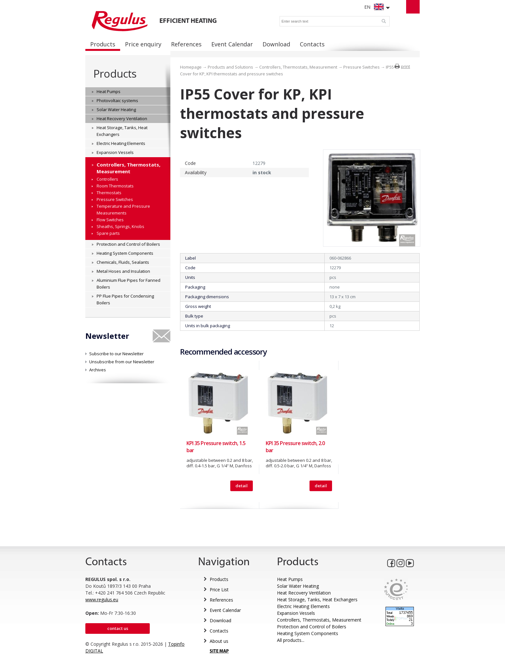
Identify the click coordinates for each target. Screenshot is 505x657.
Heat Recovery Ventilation (304, 593)
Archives (97, 370)
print (405, 66)
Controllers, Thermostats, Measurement (298, 67)
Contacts (219, 631)
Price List (219, 589)
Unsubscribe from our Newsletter (121, 362)
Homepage (191, 67)
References (221, 600)
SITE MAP (219, 651)
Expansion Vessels (296, 613)
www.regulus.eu (101, 599)
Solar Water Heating (298, 586)
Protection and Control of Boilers (311, 627)
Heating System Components (307, 633)
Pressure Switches (361, 67)
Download (220, 620)
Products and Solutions (230, 67)
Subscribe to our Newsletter (116, 354)
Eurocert (396, 589)
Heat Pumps (290, 579)
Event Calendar (225, 610)
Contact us (117, 628)
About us (219, 641)
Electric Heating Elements (303, 606)
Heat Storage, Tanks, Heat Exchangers (317, 599)
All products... (290, 640)
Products (114, 73)
